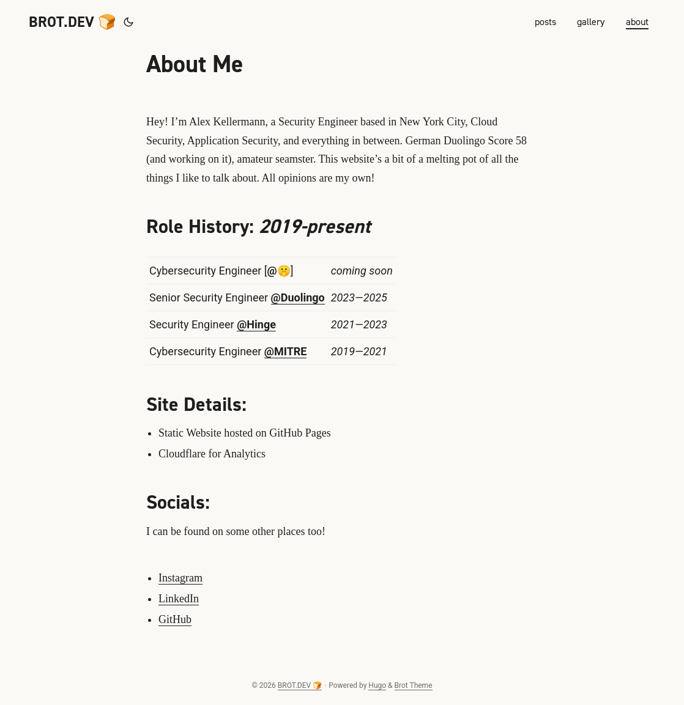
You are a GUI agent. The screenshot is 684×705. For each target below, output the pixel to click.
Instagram (180, 578)
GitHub (174, 619)
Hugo (377, 685)
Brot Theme (414, 685)
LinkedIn (178, 598)
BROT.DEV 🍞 (72, 22)
